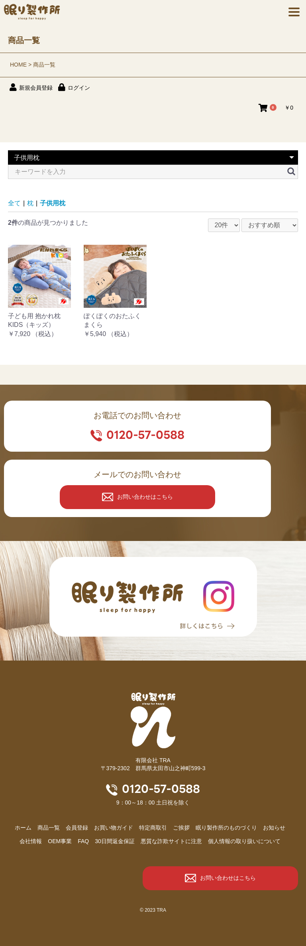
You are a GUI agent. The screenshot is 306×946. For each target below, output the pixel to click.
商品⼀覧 (48, 827)
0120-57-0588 (145, 435)
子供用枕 (52, 203)
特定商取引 (153, 827)
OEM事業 (60, 841)
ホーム (23, 827)
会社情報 (31, 841)
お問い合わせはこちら (145, 497)
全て (14, 203)
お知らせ (274, 827)
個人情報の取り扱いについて (244, 841)
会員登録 (77, 827)
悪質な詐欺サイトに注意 (171, 841)
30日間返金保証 (115, 841)
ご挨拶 (181, 827)
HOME (18, 64)
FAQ (83, 841)
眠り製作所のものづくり (226, 827)
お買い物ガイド (113, 827)
